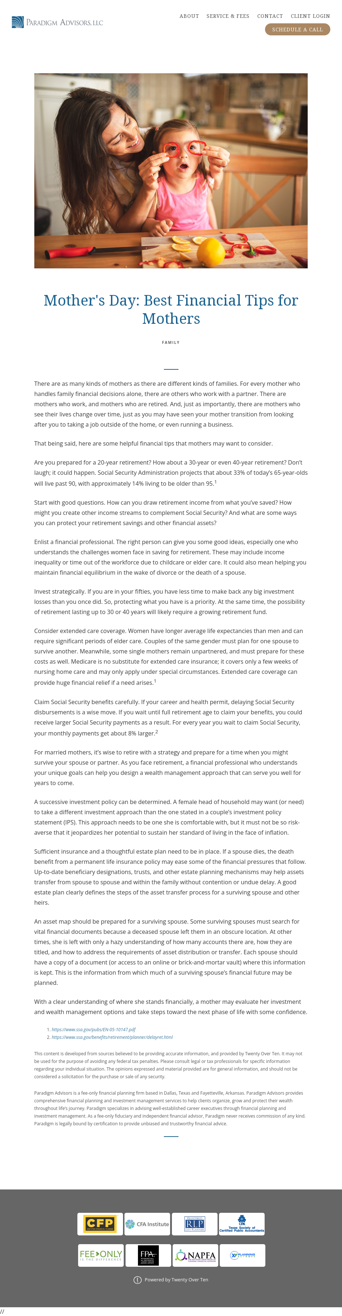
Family (171, 342)
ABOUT (189, 16)
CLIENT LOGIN (310, 16)
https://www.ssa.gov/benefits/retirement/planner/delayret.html (112, 1037)
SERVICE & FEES (228, 16)
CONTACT (270, 16)
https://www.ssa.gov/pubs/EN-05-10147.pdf (93, 1029)
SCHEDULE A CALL (297, 29)
